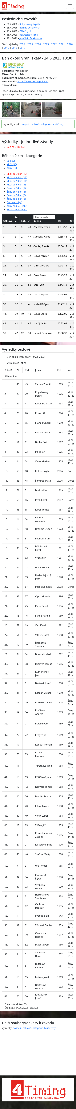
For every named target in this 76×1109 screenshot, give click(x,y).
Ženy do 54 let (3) (16, 195)
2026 (22, 44)
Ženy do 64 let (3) (16, 198)
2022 (54, 44)
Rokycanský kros (28, 34)
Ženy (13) (12, 168)
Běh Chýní (25, 31)
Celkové (11, 160)
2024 (38, 44)
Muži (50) (12, 164)
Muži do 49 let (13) (17, 177)
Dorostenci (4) (14, 202)
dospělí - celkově (30, 124)
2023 (46, 44)
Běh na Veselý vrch (29, 27)
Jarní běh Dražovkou (30, 38)
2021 (62, 44)
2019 (6, 47)
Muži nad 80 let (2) (17, 209)
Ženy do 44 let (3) (16, 191)
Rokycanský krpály (29, 24)
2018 (14, 47)
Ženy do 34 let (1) (16, 188)
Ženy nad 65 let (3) (17, 206)
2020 (70, 44)
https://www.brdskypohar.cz (32, 81)
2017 (22, 47)
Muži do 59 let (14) (17, 181)
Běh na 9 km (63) (16, 147)
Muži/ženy (58, 124)
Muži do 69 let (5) (16, 184)
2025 (30, 44)
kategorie (45, 124)
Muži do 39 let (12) (17, 174)
